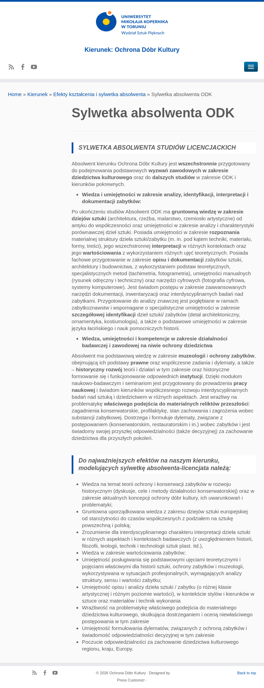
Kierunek (37, 94)
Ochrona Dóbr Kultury (127, 673)
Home (15, 94)
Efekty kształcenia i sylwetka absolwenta (99, 94)
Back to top (246, 673)
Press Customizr (131, 680)
